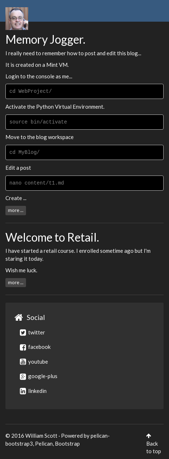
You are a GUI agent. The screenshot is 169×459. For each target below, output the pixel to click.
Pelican (44, 443)
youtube (34, 361)
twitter (32, 332)
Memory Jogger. (45, 39)
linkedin (33, 390)
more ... (15, 210)
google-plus (38, 376)
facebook (35, 346)
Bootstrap (67, 443)
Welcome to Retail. (52, 237)
